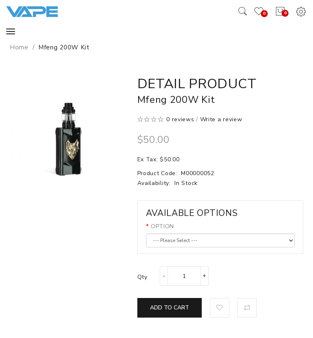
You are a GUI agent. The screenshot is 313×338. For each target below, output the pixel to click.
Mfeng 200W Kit (64, 47)
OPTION (162, 226)
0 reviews (180, 119)
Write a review (221, 119)
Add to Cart (169, 307)
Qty (142, 277)
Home (19, 47)
